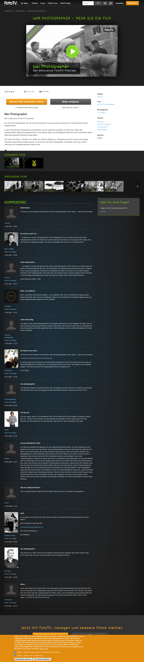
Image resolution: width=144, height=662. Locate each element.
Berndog (7, 571)
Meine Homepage (10, 252)
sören (6, 430)
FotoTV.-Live (52, 3)
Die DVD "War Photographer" (106, 104)
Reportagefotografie (36, 11)
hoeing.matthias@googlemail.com (31, 527)
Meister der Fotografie (104, 124)
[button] (72, 51)
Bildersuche (105, 3)
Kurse (43, 3)
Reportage (100, 121)
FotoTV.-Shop (65, 3)
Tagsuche (110, 3)
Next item (138, 186)
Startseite (8, 11)
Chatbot (19, 655)
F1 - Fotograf (101, 112)
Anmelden (120, 3)
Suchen (98, 3)
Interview (100, 97)
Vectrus (7, 277)
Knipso (6, 458)
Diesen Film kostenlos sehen (26, 101)
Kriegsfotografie (102, 129)
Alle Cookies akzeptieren (42, 659)
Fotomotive (20, 11)
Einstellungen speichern (23, 659)
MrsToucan (8, 600)
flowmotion (8, 370)
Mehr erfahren (70, 101)
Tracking (19, 652)
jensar (6, 503)
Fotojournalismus (102, 127)
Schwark (7, 306)
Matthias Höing (9, 535)
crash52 (7, 223)
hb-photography (10, 399)
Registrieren (132, 3)
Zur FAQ (103, 211)
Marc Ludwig (9, 249)
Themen (35, 3)
